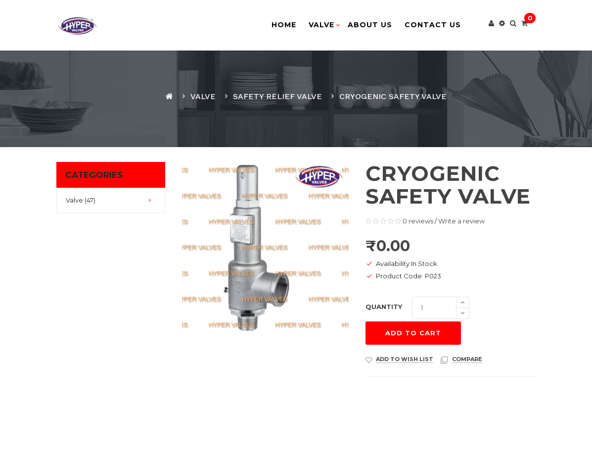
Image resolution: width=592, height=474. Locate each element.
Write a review (461, 221)
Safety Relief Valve (277, 96)
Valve (203, 96)
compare (467, 359)
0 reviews (418, 221)
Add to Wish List (404, 359)
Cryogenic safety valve (393, 96)
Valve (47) (80, 200)
